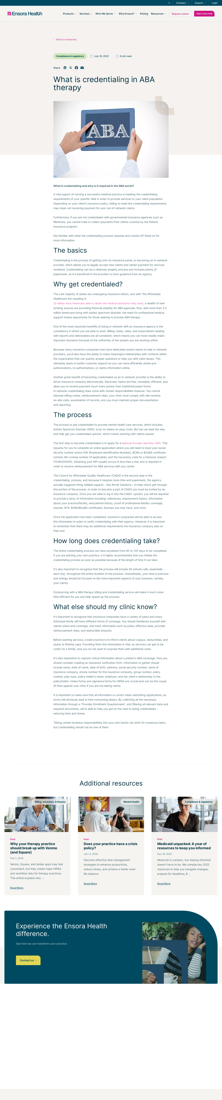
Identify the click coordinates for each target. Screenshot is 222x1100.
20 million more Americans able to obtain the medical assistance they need (98, 303)
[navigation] (132, 13)
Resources (157, 13)
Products (68, 13)
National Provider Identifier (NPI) (141, 443)
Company (181, 3)
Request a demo (180, 13)
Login (215, 3)
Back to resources (66, 39)
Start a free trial (204, 13)
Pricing (144, 13)
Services (85, 13)
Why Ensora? (126, 13)
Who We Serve (104, 13)
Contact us (28, 960)
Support (199, 3)
